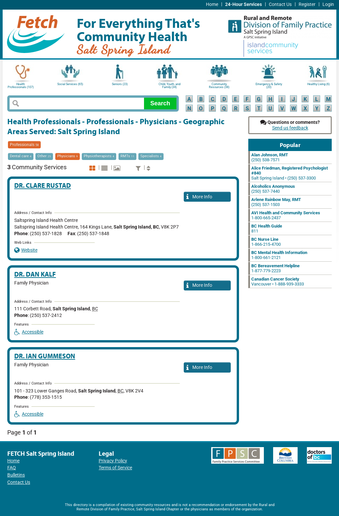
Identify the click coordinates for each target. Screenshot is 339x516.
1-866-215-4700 (266, 242)
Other (44, 156)
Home (212, 4)
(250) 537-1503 (276, 202)
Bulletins (16, 475)
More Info (199, 197)
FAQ (11, 468)
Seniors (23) (120, 84)
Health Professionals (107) (21, 85)
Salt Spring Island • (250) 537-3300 (289, 173)
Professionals (24, 144)
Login (328, 4)
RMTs (127, 156)
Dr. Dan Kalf (35, 274)
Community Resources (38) (219, 85)
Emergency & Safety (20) (269, 85)
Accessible (28, 332)
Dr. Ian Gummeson (44, 356)
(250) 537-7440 (273, 189)
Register (307, 4)
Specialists (151, 156)
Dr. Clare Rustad (42, 185)
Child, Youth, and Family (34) (169, 85)
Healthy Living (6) (318, 84)
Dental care (20, 156)
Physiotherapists (99, 156)
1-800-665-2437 (285, 215)
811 (266, 228)
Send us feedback (290, 128)
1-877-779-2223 (275, 268)
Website (25, 250)
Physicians (67, 156)
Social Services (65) (70, 84)
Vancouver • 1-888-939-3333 (277, 281)
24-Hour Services (243, 4)
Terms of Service (115, 468)
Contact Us (280, 4)
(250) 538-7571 (269, 157)
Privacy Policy (113, 461)
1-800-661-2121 (279, 255)
